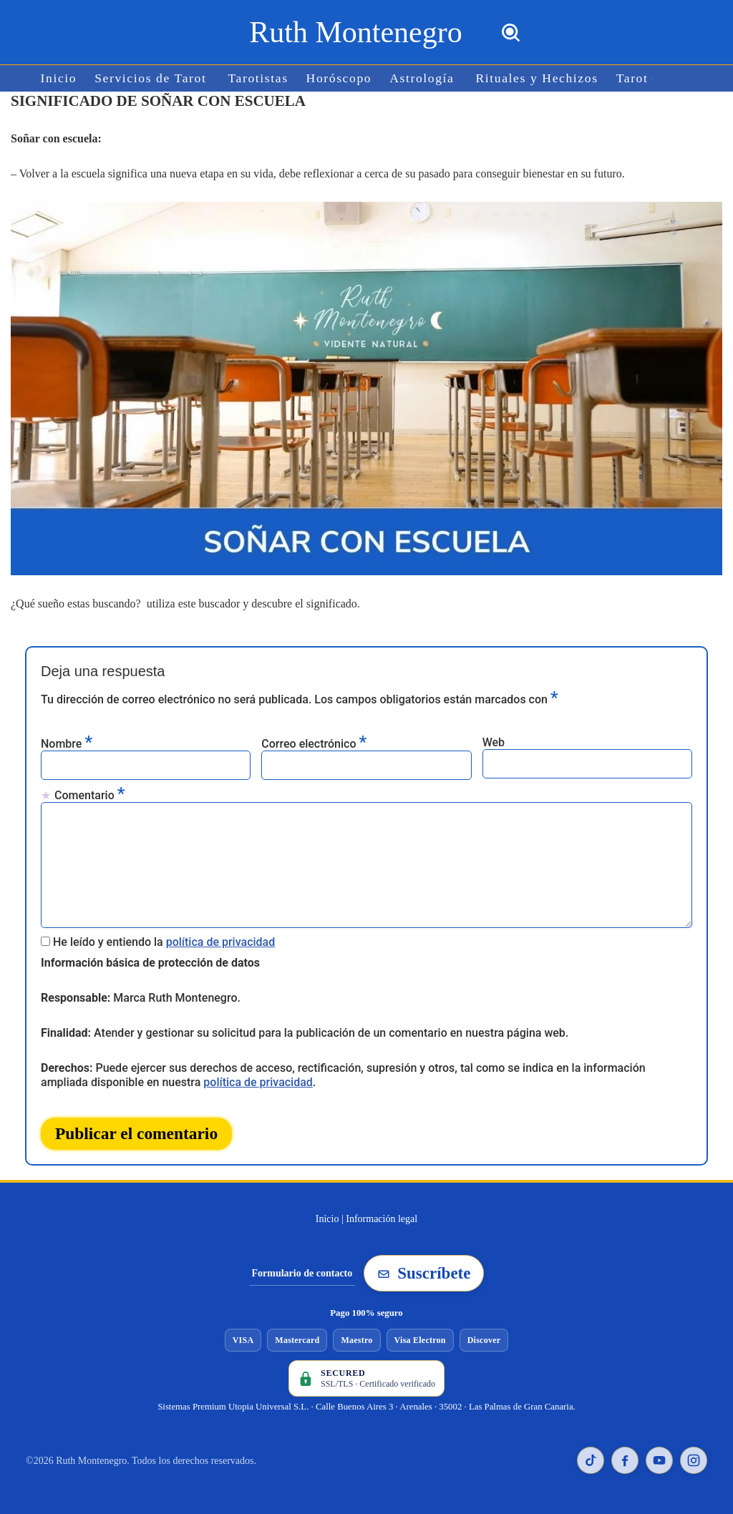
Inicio (59, 78)
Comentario (89, 794)
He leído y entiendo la (164, 942)
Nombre (66, 743)
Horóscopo (339, 78)
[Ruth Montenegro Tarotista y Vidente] (355, 32)
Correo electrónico (313, 743)
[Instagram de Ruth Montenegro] (693, 1460)
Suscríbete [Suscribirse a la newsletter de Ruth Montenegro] (423, 1273)
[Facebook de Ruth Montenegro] (625, 1460)
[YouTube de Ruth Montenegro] (659, 1460)
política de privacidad (221, 942)
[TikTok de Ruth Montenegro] (590, 1460)
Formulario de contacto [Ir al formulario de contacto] (302, 1273)
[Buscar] (511, 32)
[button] (652, 78)
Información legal (381, 1218)
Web (493, 742)
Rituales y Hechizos (537, 78)
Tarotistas (258, 78)
